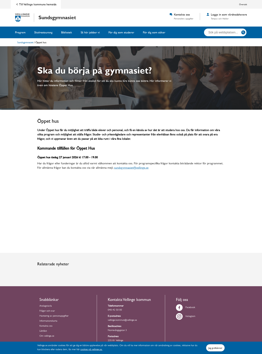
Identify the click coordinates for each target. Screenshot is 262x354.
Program (20, 32)
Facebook (185, 308)
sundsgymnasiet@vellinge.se (131, 168)
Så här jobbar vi (90, 32)
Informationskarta (48, 321)
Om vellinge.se (46, 336)
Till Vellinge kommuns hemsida (35, 4)
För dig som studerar (121, 32)
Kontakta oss (45, 326)
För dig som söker (154, 32)
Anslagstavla (45, 306)
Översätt (243, 4)
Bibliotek (66, 32)
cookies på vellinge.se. (91, 349)
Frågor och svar (47, 311)
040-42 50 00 (115, 310)
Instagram (185, 317)
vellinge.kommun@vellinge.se (122, 320)
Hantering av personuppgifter (54, 316)
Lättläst (43, 331)
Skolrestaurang (43, 32)
